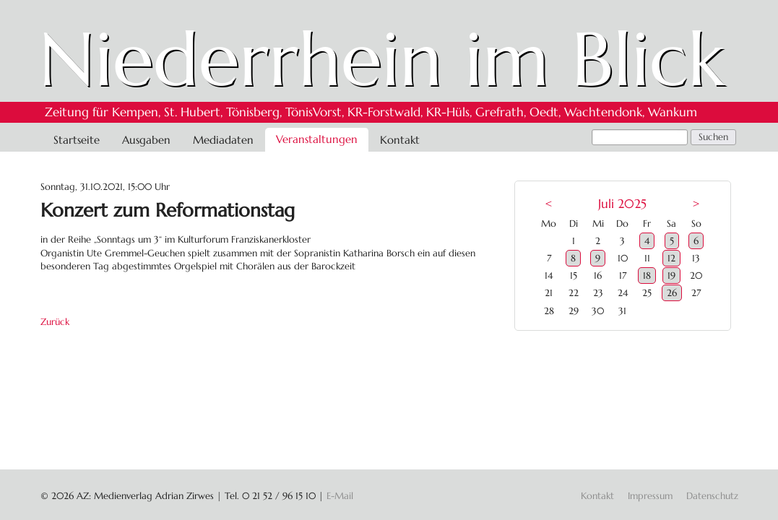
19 (671, 275)
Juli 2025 (622, 204)
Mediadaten (223, 140)
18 (647, 275)
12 (671, 258)
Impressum (650, 496)
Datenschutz (712, 496)
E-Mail (340, 496)
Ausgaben (146, 140)
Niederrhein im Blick (382, 59)
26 (672, 293)
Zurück (54, 322)
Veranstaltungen (317, 139)
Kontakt (400, 140)
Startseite (76, 140)
